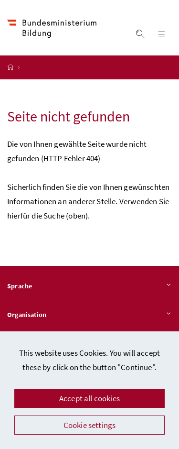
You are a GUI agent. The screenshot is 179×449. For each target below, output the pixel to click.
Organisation (89, 315)
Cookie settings (89, 425)
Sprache (89, 286)
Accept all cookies (89, 398)
